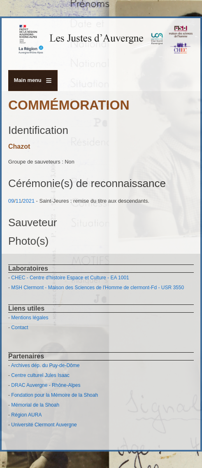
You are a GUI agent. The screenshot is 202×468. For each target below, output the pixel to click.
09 (11, 201)
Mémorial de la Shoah (35, 405)
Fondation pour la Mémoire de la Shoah (54, 395)
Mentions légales (29, 318)
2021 (29, 201)
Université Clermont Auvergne (44, 425)
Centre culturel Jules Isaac (40, 375)
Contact (19, 327)
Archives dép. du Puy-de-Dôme (45, 365)
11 (18, 201)
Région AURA (26, 415)
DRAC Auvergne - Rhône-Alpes (45, 385)
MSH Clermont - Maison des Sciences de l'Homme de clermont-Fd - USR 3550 (97, 287)
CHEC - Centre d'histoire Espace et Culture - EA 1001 (70, 278)
